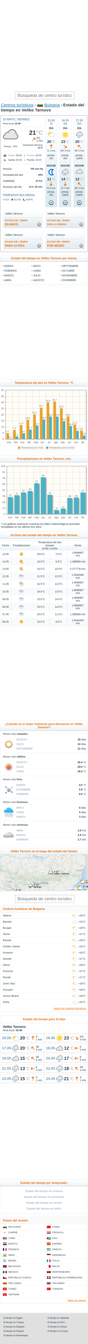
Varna (6, 934)
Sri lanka (15, 1283)
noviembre (69, 275)
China (56, 1226)
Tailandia (58, 1283)
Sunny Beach (11, 995)
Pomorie (8, 971)
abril (8, 280)
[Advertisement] (44, 46)
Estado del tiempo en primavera (44, 1196)
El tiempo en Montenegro (16, 1335)
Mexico (13, 1272)
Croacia (58, 1232)
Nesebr (7, 958)
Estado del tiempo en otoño (44, 1208)
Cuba (12, 1238)
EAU (55, 1238)
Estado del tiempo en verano (44, 1202)
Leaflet (72, 889)
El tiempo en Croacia (58, 1331)
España (57, 1243)
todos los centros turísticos (70, 1008)
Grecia (57, 1249)
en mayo (16, 222)
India (11, 1255)
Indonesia (59, 1255)
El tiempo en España (14, 1331)
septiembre (70, 266)
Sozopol (8, 989)
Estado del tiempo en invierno (44, 1191)
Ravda (7, 977)
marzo (9, 275)
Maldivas (14, 1266)
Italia (56, 1260)
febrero (10, 270)
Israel (12, 1260)
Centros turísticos (17, 105)
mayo (6, 199)
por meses (58, 244)
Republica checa (19, 1277)
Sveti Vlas (9, 983)
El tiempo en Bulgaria (14, 1326)
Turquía (57, 1288)
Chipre (13, 1232)
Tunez (12, 1288)
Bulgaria (52, 105)
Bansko (7, 921)
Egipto (13, 1243)
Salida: (11, 155)
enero (8, 266)
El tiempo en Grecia (57, 1326)
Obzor (6, 965)
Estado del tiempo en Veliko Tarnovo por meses (44, 258)
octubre (68, 270)
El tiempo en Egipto (13, 1318)
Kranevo (8, 952)
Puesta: (31, 155)
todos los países (77, 1300)
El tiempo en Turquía (14, 1322)
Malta (56, 1266)
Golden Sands (11, 946)
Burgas (7, 927)
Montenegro (61, 1272)
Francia (13, 1249)
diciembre (69, 280)
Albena (7, 915)
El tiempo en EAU (56, 1322)
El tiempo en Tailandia (58, 1318)
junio (37, 270)
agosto (38, 280)
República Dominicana (67, 1277)
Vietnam (13, 1294)
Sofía (6, 1002)
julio (36, 275)
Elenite (7, 940)
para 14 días (16, 244)
